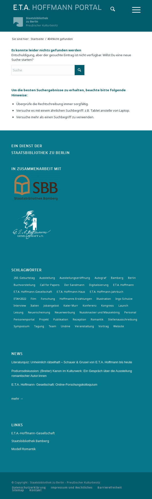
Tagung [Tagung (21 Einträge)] (39, 326)
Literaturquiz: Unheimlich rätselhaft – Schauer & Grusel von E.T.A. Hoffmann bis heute (71, 362)
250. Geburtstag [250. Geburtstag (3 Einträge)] (24, 278)
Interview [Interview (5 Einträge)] (20, 305)
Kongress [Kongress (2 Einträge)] (107, 305)
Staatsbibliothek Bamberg (30, 441)
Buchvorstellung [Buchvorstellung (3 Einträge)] (24, 285)
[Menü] (134, 9)
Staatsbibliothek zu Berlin (40, 153)
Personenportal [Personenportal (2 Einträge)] (24, 319)
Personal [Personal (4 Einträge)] (130, 312)
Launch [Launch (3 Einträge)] (123, 305)
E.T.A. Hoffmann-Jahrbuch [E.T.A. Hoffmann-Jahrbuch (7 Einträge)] (106, 291)
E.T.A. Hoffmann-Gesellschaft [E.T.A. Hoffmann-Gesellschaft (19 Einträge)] (33, 291)
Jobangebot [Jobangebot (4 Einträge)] (51, 305)
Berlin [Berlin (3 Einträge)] (132, 278)
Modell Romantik (23, 449)
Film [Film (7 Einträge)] (33, 298)
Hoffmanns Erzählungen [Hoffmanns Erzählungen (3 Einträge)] (76, 298)
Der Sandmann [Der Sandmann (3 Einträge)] (74, 285)
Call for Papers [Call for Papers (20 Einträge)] (50, 285)
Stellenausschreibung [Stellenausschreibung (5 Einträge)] (122, 319)
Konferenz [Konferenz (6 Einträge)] (90, 305)
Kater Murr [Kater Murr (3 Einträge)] (70, 305)
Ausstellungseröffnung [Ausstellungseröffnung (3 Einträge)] (75, 278)
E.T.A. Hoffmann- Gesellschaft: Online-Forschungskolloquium (54, 384)
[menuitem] (110, 9)
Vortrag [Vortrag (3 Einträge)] (103, 326)
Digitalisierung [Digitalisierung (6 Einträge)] (98, 285)
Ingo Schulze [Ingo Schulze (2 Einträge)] (124, 298)
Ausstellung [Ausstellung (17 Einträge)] (47, 278)
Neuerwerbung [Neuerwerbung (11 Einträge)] (65, 312)
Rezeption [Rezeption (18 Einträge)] (79, 319)
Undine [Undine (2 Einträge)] (65, 326)
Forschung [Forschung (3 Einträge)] (48, 298)
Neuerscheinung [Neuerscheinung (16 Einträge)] (39, 312)
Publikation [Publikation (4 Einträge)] (60, 319)
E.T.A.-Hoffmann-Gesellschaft (33, 433)
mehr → (17, 398)
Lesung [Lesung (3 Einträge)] (18, 312)
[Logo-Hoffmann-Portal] (63, 7)
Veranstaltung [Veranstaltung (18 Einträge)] (84, 326)
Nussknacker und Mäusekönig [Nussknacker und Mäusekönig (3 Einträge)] (100, 312)
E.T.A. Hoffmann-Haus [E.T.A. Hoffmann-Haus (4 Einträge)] (71, 291)
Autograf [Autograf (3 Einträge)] (100, 278)
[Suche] (110, 9)
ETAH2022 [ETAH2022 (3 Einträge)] (20, 298)
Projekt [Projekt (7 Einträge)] (44, 319)
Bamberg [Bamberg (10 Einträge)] (117, 278)
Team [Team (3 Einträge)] (52, 326)
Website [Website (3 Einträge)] (118, 326)
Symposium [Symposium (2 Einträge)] (21, 326)
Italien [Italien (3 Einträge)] (35, 305)
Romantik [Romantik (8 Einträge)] (97, 319)
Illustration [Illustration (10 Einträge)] (104, 298)
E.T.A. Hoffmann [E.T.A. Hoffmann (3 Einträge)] (123, 285)
